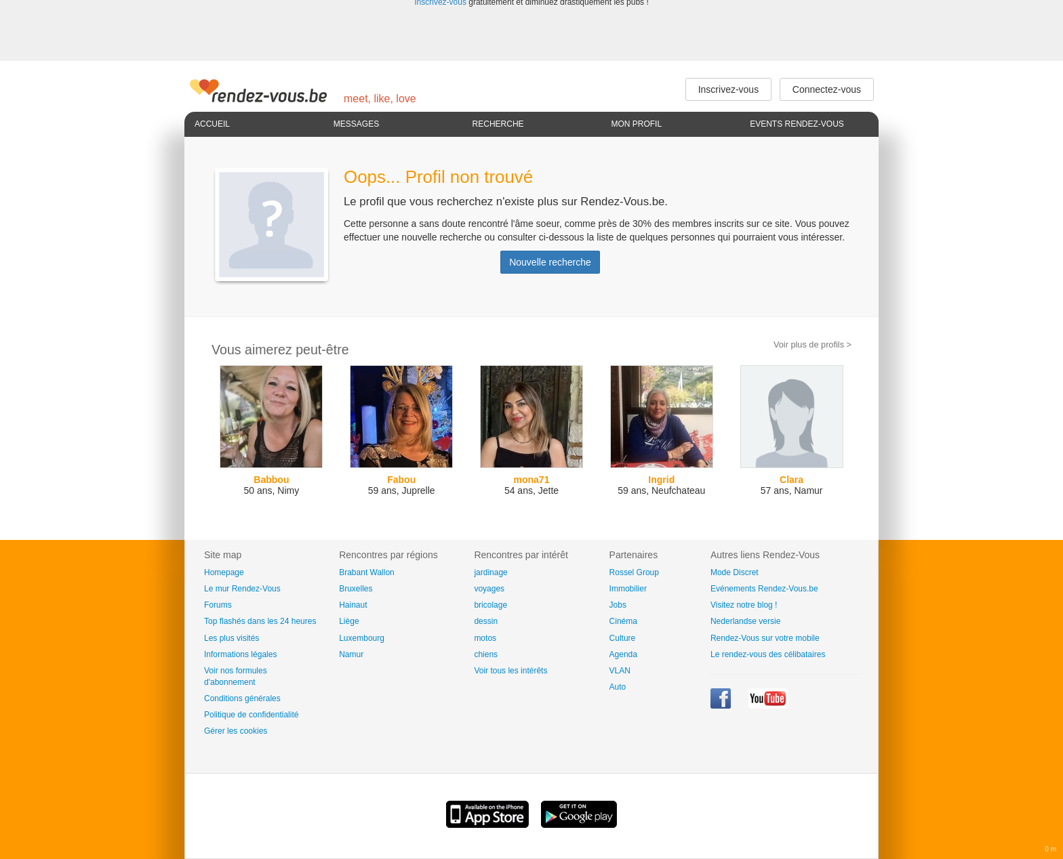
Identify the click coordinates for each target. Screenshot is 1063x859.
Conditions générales (242, 698)
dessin (486, 621)
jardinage (490, 572)
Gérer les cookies (235, 731)
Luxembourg (361, 638)
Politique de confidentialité (251, 714)
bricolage (490, 605)
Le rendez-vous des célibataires (767, 654)
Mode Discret (734, 572)
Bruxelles (355, 588)
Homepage (224, 572)
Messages (356, 124)
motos (485, 638)
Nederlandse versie (745, 621)
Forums (218, 605)
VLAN (619, 670)
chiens (486, 654)
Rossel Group (634, 572)
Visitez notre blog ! (744, 605)
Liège (349, 621)
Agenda (623, 654)
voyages (489, 588)
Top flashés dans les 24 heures (260, 621)
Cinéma (623, 621)
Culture (622, 638)
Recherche (498, 124)
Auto (617, 687)
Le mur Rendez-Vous (242, 588)
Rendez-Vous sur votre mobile (765, 638)
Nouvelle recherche (550, 262)
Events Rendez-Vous (797, 124)
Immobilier (628, 588)
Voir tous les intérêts (510, 670)
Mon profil (636, 124)
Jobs (617, 605)
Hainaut (353, 605)
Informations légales (240, 654)
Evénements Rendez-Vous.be (764, 588)
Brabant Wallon (367, 572)
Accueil (212, 124)
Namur (351, 654)
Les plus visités (231, 638)
